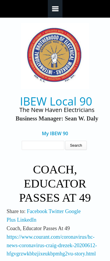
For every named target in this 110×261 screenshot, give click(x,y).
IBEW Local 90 (56, 101)
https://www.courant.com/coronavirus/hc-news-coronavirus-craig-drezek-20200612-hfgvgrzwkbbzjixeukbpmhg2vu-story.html (52, 245)
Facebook (37, 211)
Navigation (55, 9)
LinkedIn (26, 220)
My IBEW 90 (55, 133)
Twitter (56, 211)
